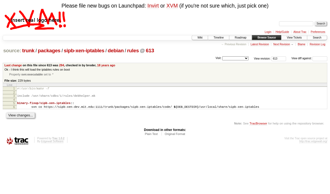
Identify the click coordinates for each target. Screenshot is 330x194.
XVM (172, 6)
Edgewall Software (52, 145)
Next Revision (281, 44)
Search (317, 37)
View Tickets (294, 37)
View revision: (262, 58)
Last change (13, 65)
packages (49, 50)
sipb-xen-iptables (84, 50)
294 (61, 65)
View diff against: (309, 58)
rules (133, 50)
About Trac (299, 31)
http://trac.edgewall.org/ (313, 145)
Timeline (219, 37)
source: (12, 50)
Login (268, 31)
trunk (28, 50)
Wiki (199, 37)
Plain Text (151, 137)
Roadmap (240, 37)
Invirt (153, 6)
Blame (301, 44)
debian (116, 50)
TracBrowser (258, 127)
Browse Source (266, 37)
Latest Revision (259, 44)
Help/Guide (282, 31)
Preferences (318, 31)
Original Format (175, 137)
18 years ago (106, 65)
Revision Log (317, 44)
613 (150, 50)
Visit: (218, 58)
